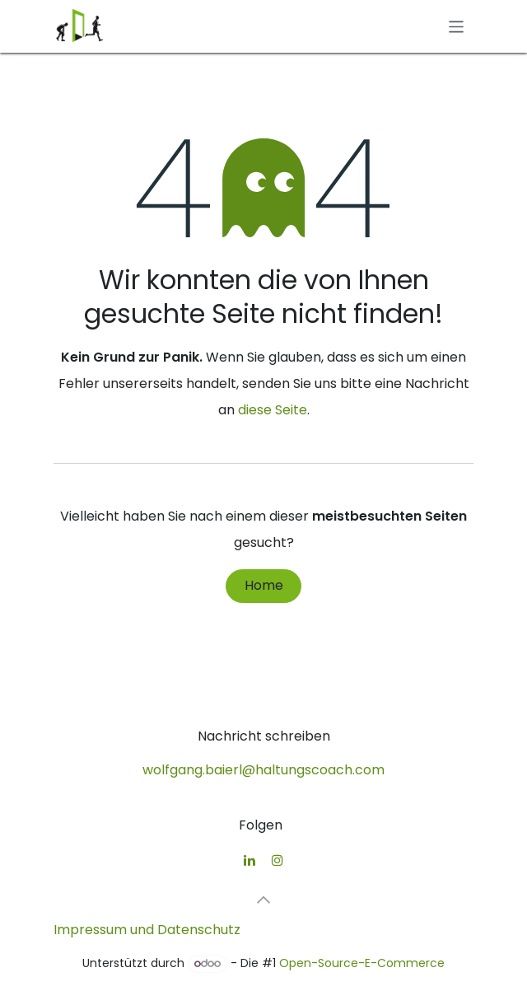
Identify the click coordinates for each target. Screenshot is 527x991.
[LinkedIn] (249, 860)
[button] (263, 899)
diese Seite (272, 409)
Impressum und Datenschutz (147, 929)
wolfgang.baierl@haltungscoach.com (263, 769)
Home (264, 585)
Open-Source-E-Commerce (362, 963)
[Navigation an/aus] (456, 26)
